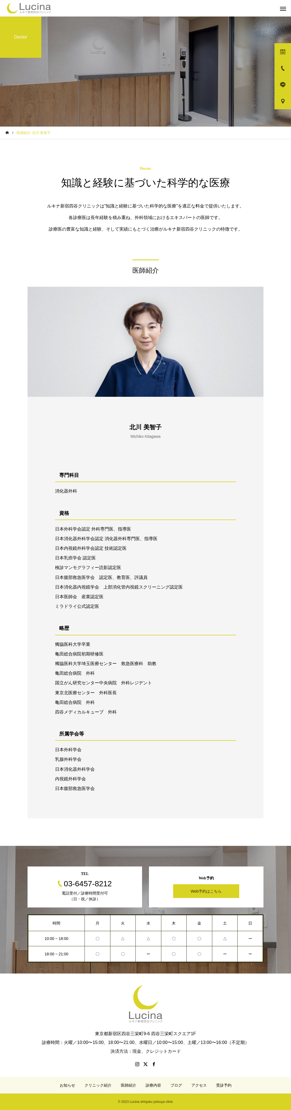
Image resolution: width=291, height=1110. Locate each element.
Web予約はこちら (206, 891)
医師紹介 (128, 1085)
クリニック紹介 (98, 1085)
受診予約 (224, 1085)
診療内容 (153, 1085)
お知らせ (67, 1085)
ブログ (176, 1085)
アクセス (199, 1085)
